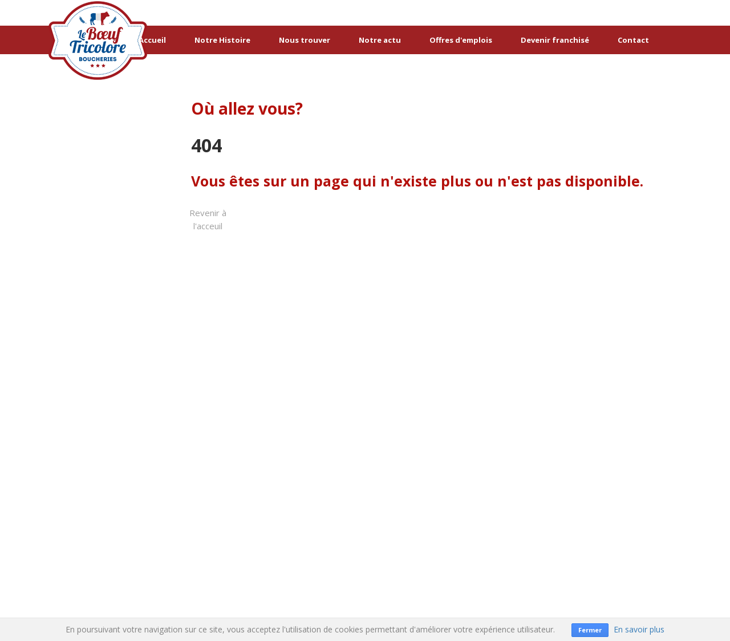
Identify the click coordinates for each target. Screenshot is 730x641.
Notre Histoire (222, 40)
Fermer (590, 630)
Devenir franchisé (555, 40)
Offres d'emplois (460, 40)
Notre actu (380, 40)
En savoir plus (639, 629)
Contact (633, 40)
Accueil (152, 40)
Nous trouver (304, 40)
